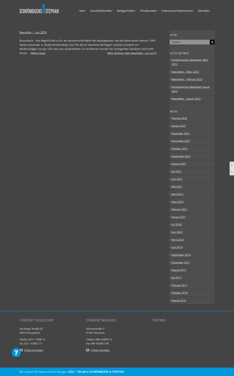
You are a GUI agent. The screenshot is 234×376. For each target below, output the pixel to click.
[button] (16, 352)
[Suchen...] (190, 42)
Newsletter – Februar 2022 (187, 79)
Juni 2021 (177, 179)
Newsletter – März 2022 (185, 71)
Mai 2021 (177, 186)
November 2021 (181, 141)
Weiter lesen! (38, 53)
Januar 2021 (179, 217)
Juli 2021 (177, 171)
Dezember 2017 (181, 262)
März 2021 (178, 201)
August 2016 (179, 300)
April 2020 (178, 239)
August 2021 (179, 163)
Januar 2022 (179, 125)
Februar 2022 (179, 118)
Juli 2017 (177, 277)
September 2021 (181, 156)
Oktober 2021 (180, 148)
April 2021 (178, 194)
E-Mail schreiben (33, 350)
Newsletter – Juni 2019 (33, 32)
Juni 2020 (177, 232)
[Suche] (212, 42)
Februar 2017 (179, 285)
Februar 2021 (179, 209)
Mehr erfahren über (132, 53)
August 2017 (179, 270)
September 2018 (181, 254)
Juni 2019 (177, 247)
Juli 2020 (177, 224)
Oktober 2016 (180, 292)
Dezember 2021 (181, 133)
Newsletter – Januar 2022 (186, 98)
